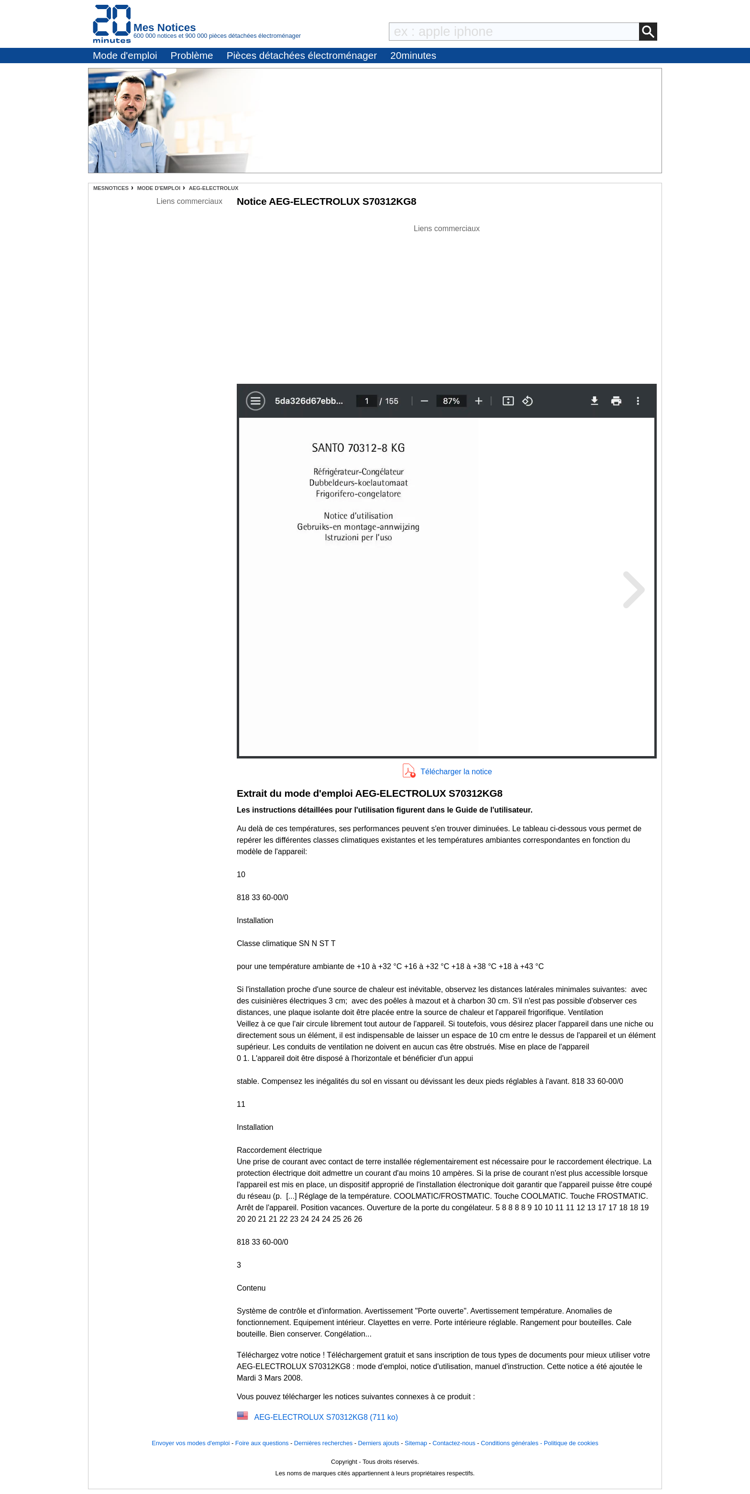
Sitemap (416, 1443)
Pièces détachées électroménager (302, 55)
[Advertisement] (446, 301)
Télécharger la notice (456, 772)
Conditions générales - (512, 1443)
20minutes (413, 55)
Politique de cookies (571, 1443)
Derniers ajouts (378, 1443)
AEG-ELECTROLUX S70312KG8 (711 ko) (326, 1417)
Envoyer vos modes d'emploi (191, 1443)
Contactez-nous (453, 1443)
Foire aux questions (262, 1443)
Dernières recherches (323, 1443)
